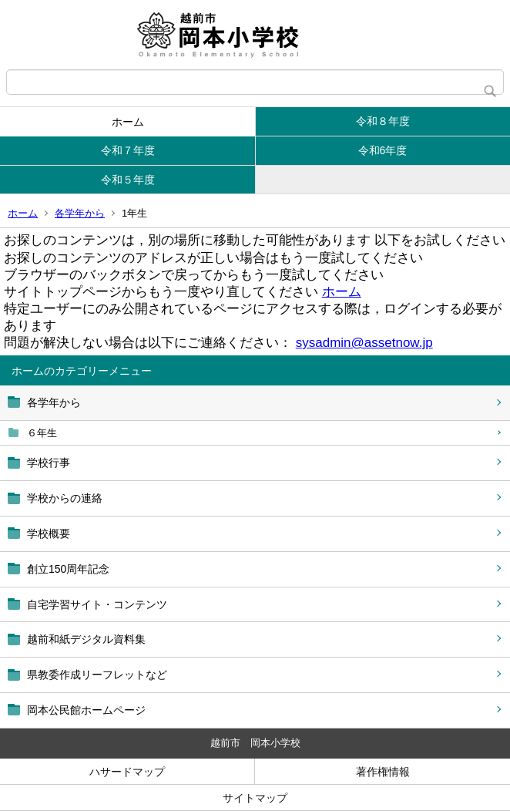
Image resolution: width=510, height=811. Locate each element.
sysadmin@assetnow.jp (364, 342)
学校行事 (48, 462)
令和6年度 (383, 150)
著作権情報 (383, 772)
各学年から (80, 213)
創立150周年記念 (68, 569)
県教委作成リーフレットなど (97, 674)
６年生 (42, 433)
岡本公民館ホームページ (86, 710)
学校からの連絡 (64, 498)
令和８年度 (383, 121)
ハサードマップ (127, 772)
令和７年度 (128, 150)
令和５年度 (128, 179)
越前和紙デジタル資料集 (86, 639)
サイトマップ (255, 798)
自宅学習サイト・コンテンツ (97, 604)
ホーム (128, 122)
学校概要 (48, 533)
